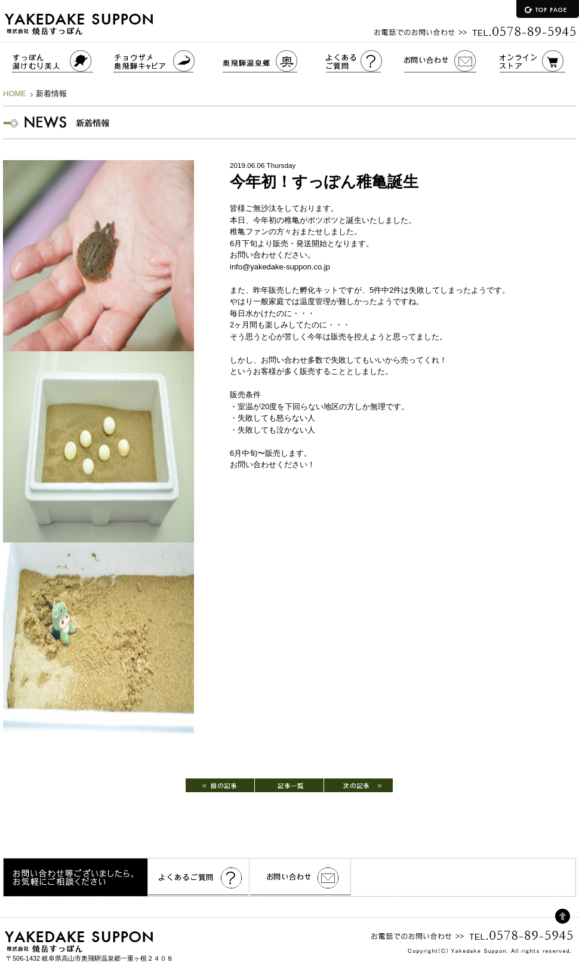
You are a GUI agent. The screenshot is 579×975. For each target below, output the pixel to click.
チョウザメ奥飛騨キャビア (168, 61)
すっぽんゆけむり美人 (56, 61)
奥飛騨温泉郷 (274, 61)
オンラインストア (539, 61)
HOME (14, 93)
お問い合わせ (452, 61)
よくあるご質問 (365, 61)
